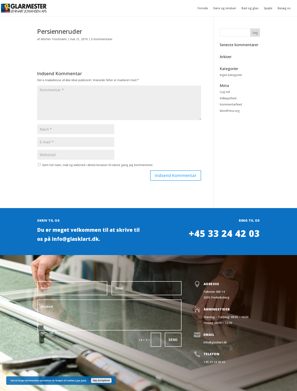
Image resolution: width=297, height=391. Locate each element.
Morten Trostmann (54, 39)
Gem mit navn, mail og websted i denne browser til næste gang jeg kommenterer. (97, 165)
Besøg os (284, 8)
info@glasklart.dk (215, 342)
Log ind (225, 92)
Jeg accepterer (101, 380)
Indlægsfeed (228, 98)
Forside (203, 8)
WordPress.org (230, 111)
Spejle (268, 8)
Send (173, 340)
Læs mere (80, 380)
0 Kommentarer (101, 39)
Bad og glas (250, 8)
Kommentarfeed (231, 104)
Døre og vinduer (224, 8)
